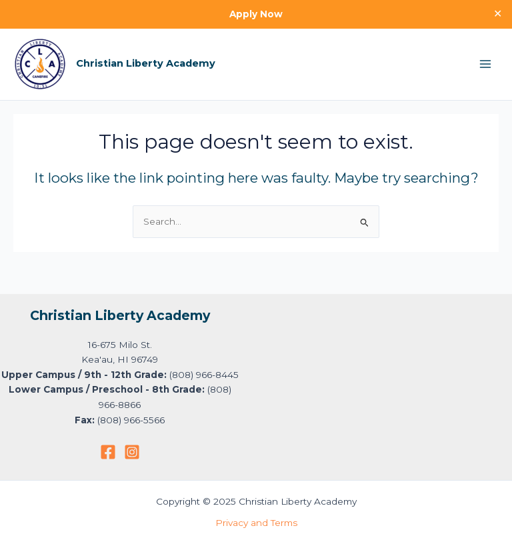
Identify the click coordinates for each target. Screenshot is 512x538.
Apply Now (256, 14)
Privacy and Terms (256, 522)
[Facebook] (108, 452)
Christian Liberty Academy (145, 63)
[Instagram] (132, 452)
